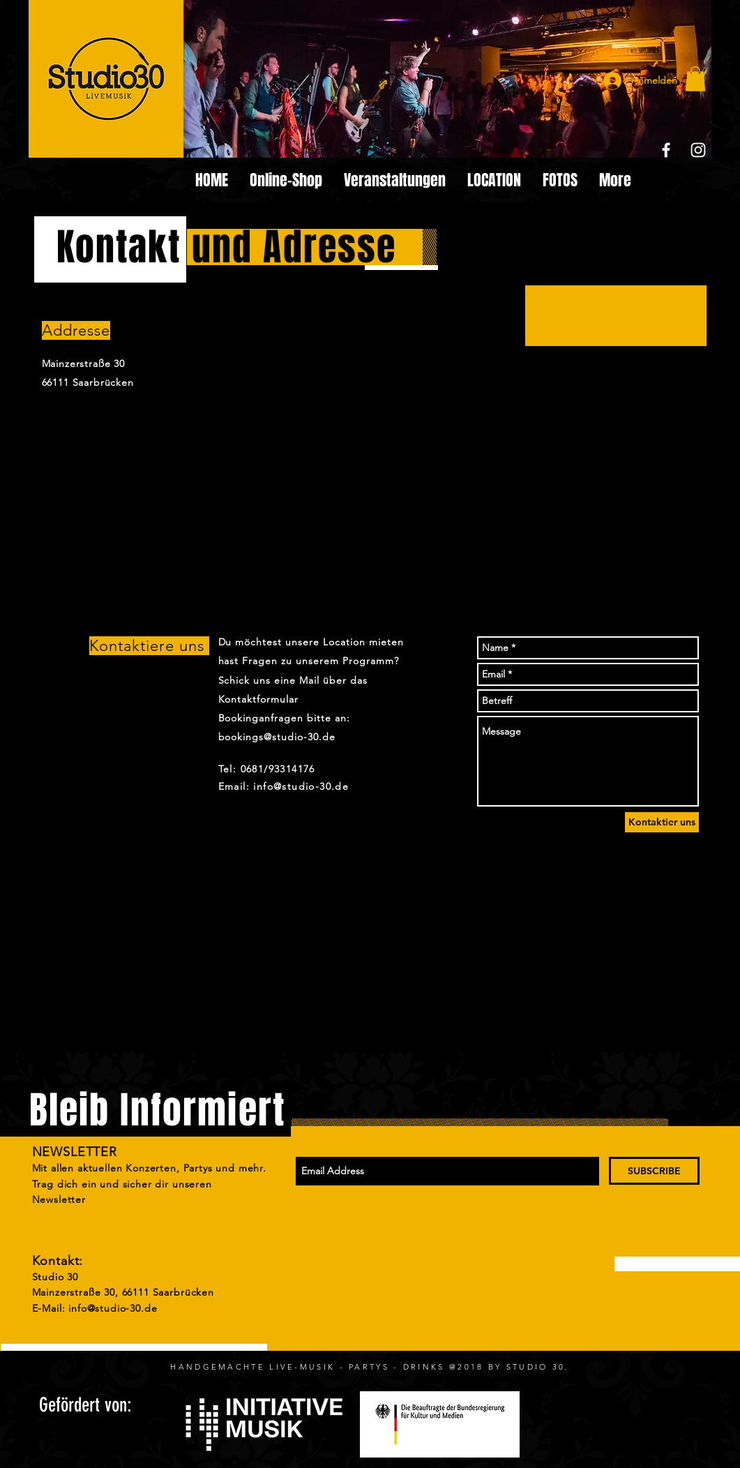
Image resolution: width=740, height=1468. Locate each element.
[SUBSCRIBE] (654, 1171)
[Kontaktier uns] (662, 822)
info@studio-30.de (112, 1308)
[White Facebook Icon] (666, 150)
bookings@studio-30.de (277, 737)
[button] (695, 78)
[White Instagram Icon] (698, 150)
